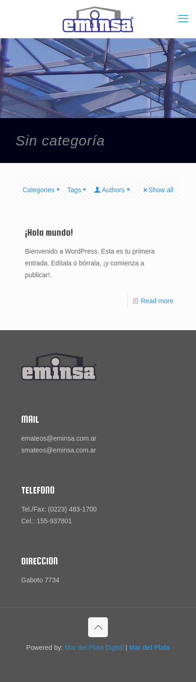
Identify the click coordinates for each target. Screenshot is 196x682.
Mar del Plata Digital (94, 647)
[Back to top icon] (98, 627)
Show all (157, 190)
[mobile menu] (183, 19)
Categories (42, 190)
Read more (157, 301)
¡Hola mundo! (49, 232)
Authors (112, 190)
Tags (77, 190)
